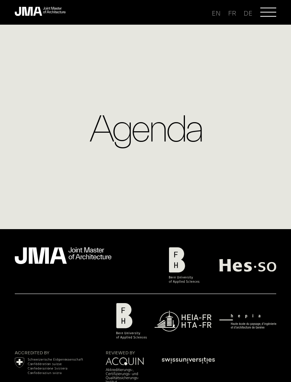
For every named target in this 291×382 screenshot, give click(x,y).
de (248, 13)
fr (232, 13)
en (216, 13)
